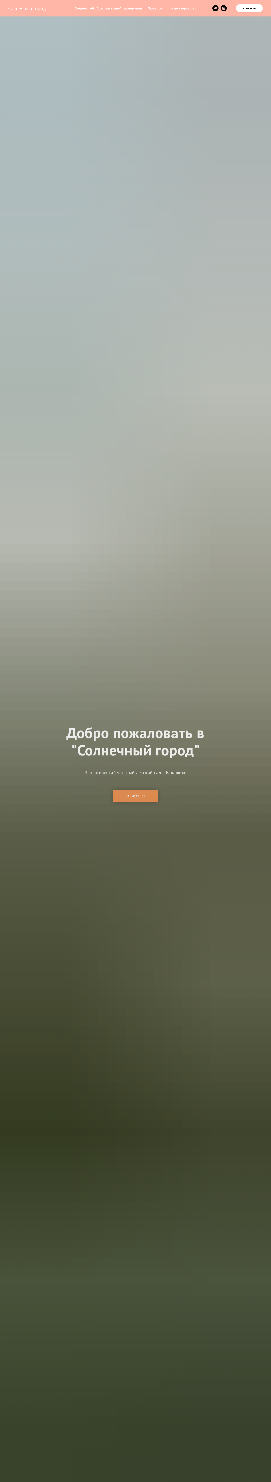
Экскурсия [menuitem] (155, 8)
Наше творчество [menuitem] (183, 8)
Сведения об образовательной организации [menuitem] (108, 8)
